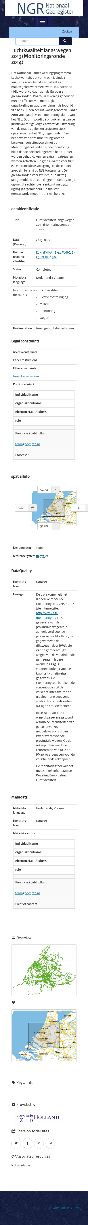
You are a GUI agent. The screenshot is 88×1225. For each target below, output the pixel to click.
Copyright (77, 1208)
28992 (40, 556)
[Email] (50, 1143)
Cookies (64, 1208)
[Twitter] (16, 1143)
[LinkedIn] (39, 1143)
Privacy (54, 1208)
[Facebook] (28, 1143)
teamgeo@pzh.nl (27, 444)
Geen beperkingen (26, 376)
